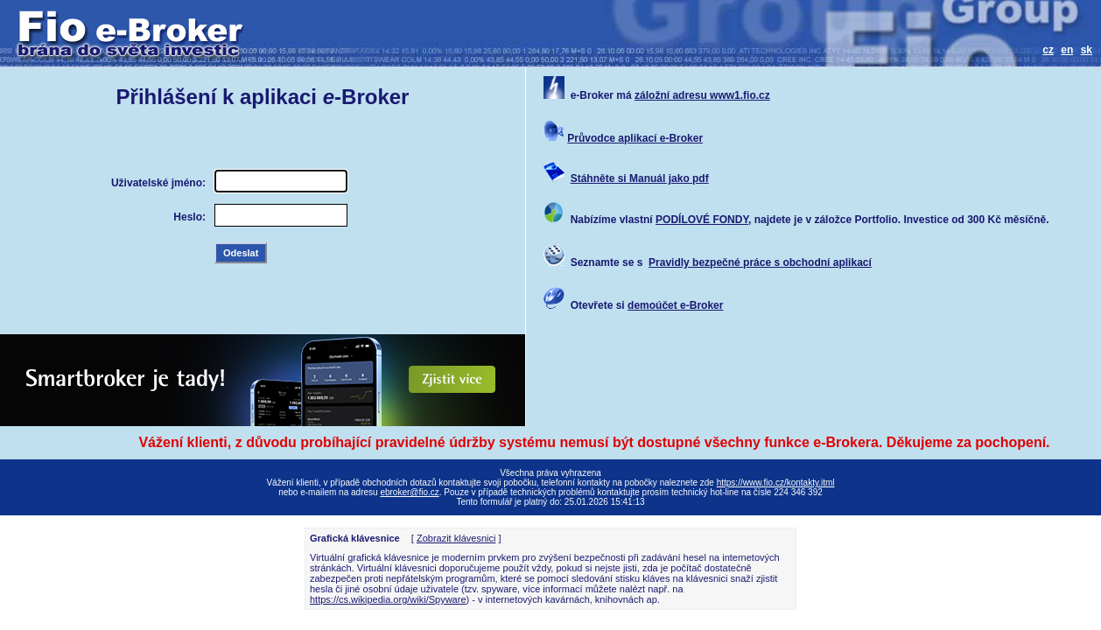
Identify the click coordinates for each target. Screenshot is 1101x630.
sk (1086, 50)
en (1067, 50)
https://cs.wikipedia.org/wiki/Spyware (388, 599)
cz (1048, 50)
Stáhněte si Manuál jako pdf (640, 178)
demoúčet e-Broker (675, 305)
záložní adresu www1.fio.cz (702, 95)
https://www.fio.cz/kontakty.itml (776, 482)
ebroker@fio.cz (409, 492)
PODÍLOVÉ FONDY (702, 220)
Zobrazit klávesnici (456, 538)
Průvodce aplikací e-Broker (635, 138)
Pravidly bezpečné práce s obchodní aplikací (760, 262)
